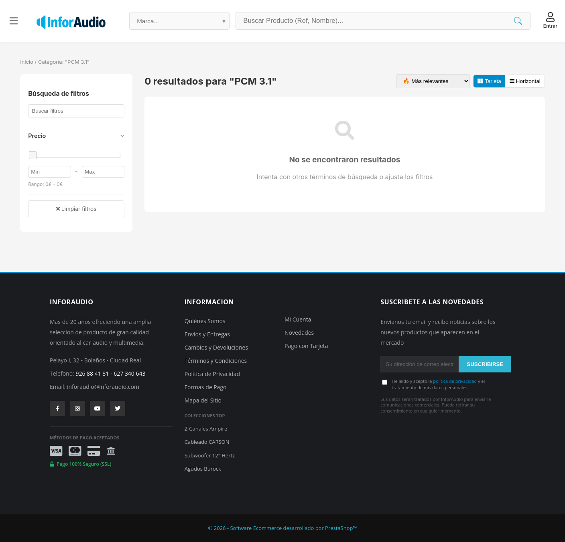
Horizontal (525, 81)
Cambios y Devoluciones (216, 347)
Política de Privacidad (212, 374)
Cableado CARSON (207, 441)
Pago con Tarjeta (306, 346)
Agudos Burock (203, 468)
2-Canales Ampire (206, 428)
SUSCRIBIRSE (485, 364)
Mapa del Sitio (203, 400)
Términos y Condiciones (216, 360)
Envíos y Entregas (207, 334)
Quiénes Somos (205, 321)
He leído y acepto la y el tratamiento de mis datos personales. (438, 384)
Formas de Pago (206, 387)
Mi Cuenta (298, 319)
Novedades (299, 332)
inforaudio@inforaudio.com (103, 386)
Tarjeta (489, 81)
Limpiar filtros (76, 209)
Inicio (26, 62)
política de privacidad (455, 381)
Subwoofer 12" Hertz (210, 455)
